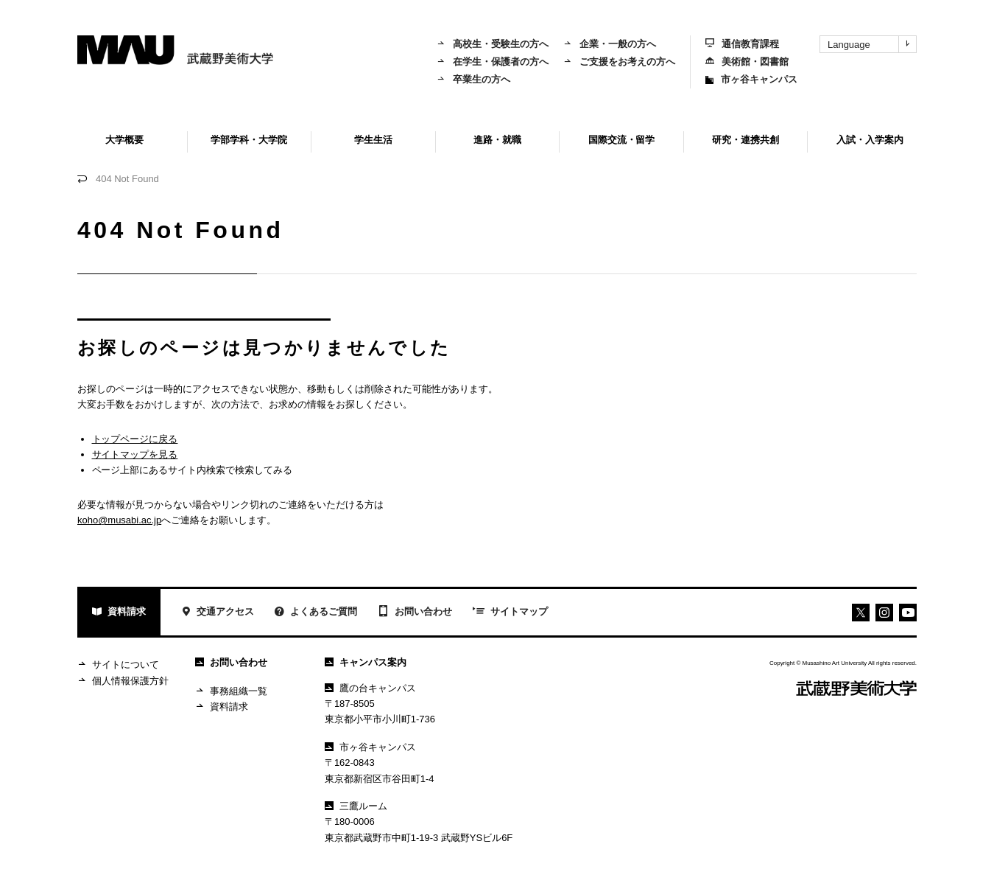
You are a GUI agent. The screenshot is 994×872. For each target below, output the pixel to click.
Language (872, 44)
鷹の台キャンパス (370, 688)
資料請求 (119, 613)
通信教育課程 (742, 43)
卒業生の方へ (473, 79)
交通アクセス (217, 613)
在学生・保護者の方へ (493, 61)
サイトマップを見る (135, 454)
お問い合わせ (415, 612)
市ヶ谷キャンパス (751, 79)
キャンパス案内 (365, 662)
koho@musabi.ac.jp (119, 520)
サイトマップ (510, 612)
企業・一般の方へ (609, 43)
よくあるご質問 (316, 613)
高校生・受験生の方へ (493, 43)
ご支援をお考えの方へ (619, 61)
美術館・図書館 (747, 61)
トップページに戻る (135, 438)
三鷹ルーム (356, 806)
